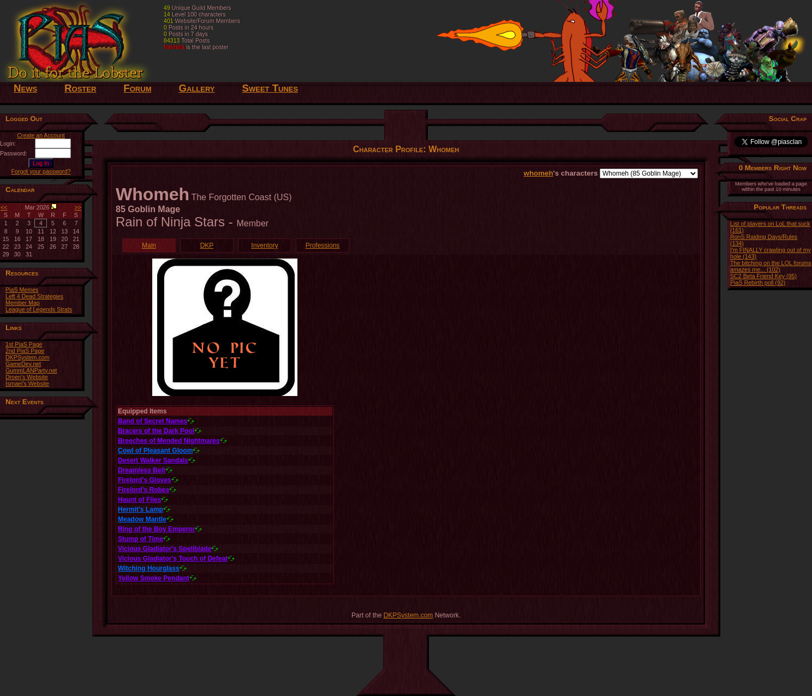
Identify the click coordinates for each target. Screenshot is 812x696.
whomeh (538, 173)
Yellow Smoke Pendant (153, 578)
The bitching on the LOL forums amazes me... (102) (770, 266)
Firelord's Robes (143, 490)
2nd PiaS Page (24, 350)
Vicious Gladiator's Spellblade (164, 549)
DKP (207, 245)
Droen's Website (26, 377)
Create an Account (41, 135)
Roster (80, 88)
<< (4, 207)
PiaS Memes (21, 289)
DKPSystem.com (27, 357)
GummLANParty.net (31, 370)
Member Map (22, 302)
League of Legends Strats (38, 309)
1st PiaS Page (24, 344)
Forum (137, 88)
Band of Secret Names (152, 421)
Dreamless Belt (141, 470)
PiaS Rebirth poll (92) (757, 282)
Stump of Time (140, 539)
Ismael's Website (27, 383)
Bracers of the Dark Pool (156, 431)
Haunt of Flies (139, 499)
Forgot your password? (41, 171)
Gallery (196, 88)
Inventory (264, 245)
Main (149, 245)
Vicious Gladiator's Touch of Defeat (173, 558)
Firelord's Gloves (144, 480)
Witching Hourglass (149, 568)
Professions (323, 245)
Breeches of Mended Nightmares (169, 441)
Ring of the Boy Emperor (156, 529)
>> (78, 207)
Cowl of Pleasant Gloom (155, 450)
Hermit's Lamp (140, 509)
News (25, 88)
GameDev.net (23, 364)
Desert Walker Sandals (153, 460)
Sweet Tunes (270, 88)
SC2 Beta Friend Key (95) (763, 276)
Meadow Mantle (142, 519)
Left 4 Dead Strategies (34, 296)
